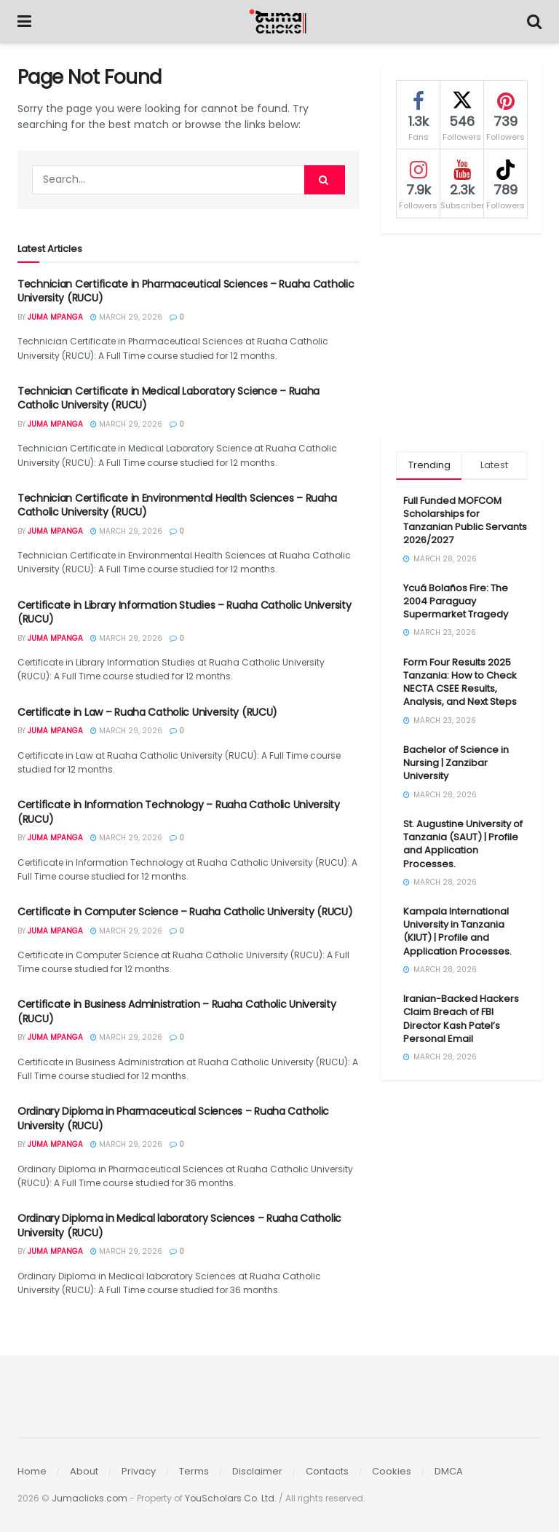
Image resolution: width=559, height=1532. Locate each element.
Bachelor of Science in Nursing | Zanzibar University (456, 763)
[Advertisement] (461, 335)
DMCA (449, 1471)
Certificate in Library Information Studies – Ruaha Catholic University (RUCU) (184, 612)
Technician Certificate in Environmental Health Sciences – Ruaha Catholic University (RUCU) (176, 505)
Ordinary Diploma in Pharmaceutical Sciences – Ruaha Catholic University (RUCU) (173, 1118)
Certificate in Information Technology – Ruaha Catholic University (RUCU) (178, 811)
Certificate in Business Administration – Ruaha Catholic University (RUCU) (176, 1011)
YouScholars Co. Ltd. (231, 1498)
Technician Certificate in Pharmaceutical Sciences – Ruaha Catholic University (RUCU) (185, 291)
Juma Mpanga (55, 317)
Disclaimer (257, 1471)
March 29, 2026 (126, 317)
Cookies (391, 1471)
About (84, 1471)
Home (32, 1471)
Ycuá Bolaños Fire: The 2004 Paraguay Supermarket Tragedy (455, 601)
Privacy (139, 1471)
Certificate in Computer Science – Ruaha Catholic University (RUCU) (185, 911)
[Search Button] (534, 22)
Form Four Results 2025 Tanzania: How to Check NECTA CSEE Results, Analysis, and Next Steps (460, 682)
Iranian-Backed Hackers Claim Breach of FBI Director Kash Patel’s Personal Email (461, 1019)
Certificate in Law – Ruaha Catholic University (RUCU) (147, 712)
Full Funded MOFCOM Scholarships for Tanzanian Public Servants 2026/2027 (465, 521)
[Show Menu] (24, 22)
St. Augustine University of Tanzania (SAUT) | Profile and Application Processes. (463, 844)
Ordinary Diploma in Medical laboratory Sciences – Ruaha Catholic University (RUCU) (179, 1225)
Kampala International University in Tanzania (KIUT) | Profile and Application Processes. (457, 931)
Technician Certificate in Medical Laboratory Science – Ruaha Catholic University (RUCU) (168, 398)
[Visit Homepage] (279, 22)
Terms (194, 1471)
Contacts (327, 1471)
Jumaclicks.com (89, 1498)
